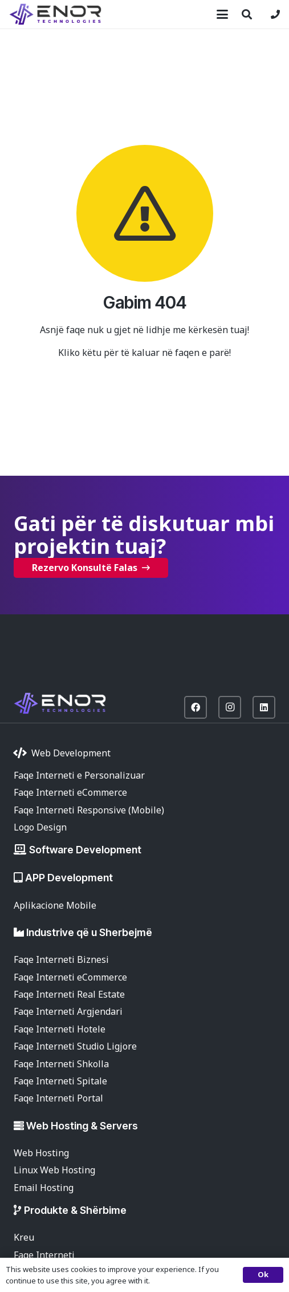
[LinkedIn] (264, 707)
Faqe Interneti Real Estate (69, 994)
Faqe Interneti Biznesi (61, 959)
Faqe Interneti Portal (58, 1098)
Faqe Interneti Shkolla (61, 1064)
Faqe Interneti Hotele (59, 1029)
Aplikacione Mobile (55, 905)
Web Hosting (41, 1153)
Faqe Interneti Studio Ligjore (75, 1046)
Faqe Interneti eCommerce (70, 792)
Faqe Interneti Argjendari (68, 1011)
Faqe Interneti (44, 1255)
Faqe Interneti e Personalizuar (79, 775)
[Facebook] (195, 707)
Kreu (24, 1237)
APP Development (69, 878)
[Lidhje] (275, 14)
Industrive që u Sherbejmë (89, 932)
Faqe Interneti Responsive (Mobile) (89, 810)
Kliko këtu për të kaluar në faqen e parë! (144, 352)
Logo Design (40, 827)
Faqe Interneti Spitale (60, 1081)
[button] (222, 14)
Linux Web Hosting (54, 1170)
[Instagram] (229, 707)
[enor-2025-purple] (55, 14)
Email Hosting (44, 1187)
